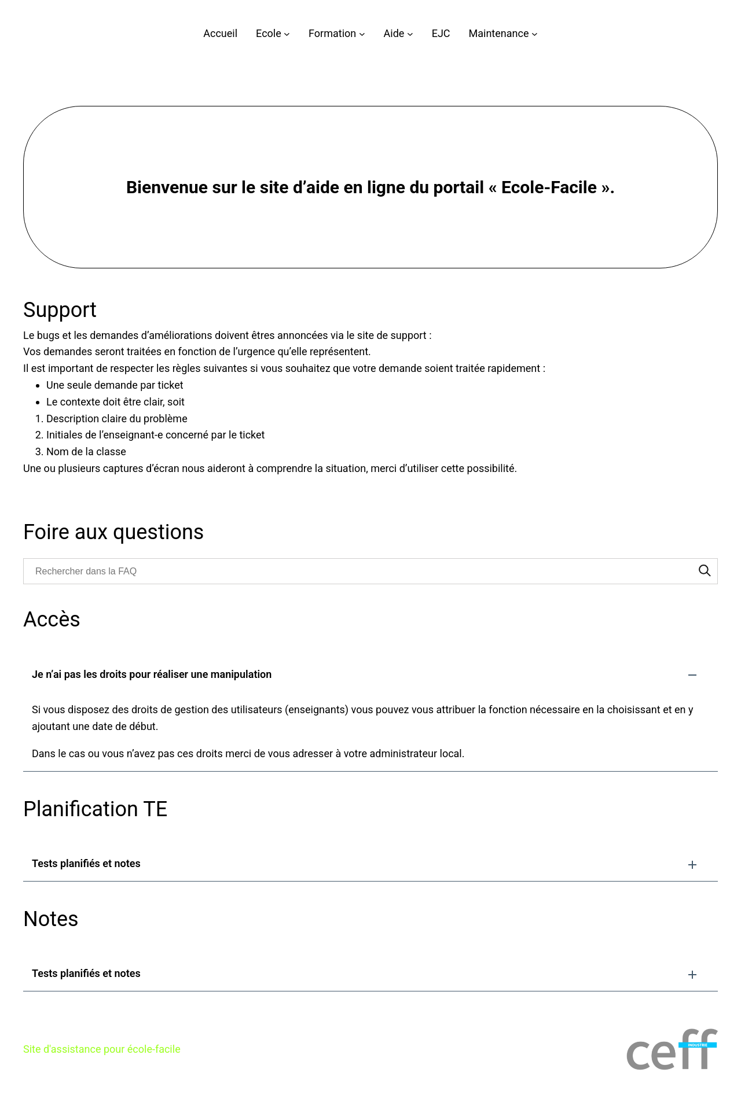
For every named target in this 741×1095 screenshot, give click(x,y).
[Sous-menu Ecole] (287, 34)
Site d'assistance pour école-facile (102, 1049)
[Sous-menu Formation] (362, 34)
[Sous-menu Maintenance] (534, 34)
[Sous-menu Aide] (410, 34)
